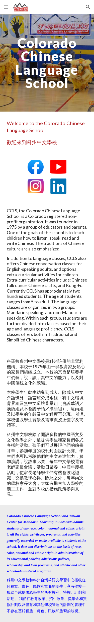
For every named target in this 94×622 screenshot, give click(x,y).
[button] (6, 7)
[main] (47, 63)
